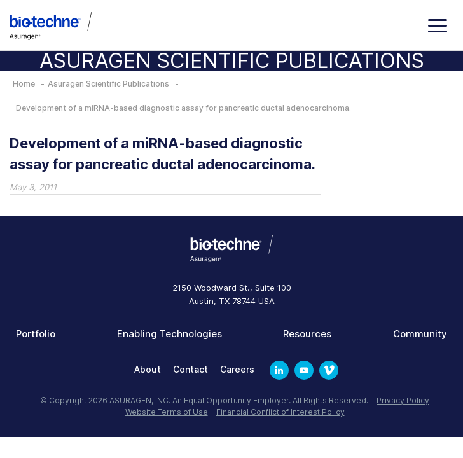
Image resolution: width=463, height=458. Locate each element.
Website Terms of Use (166, 412)
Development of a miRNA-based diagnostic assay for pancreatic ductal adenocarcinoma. (183, 108)
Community (420, 334)
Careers (237, 369)
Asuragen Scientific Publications (108, 83)
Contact (190, 369)
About (147, 369)
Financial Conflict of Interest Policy (280, 412)
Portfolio (35, 334)
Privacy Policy (403, 400)
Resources (307, 334)
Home (24, 83)
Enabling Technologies (169, 334)
